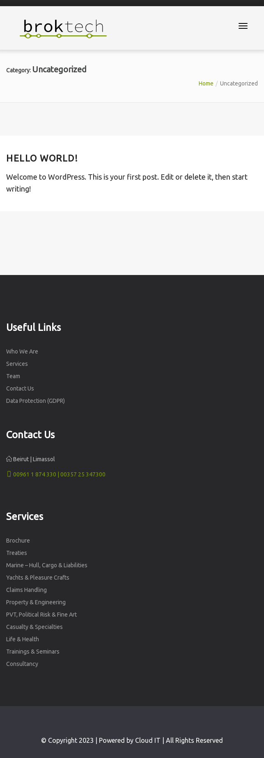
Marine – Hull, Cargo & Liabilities (46, 565)
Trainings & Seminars (33, 651)
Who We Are (22, 351)
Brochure (18, 540)
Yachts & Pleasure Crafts (37, 577)
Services (17, 364)
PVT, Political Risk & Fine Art (41, 614)
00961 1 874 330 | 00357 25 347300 (56, 474)
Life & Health (22, 639)
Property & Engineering (36, 602)
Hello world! (42, 158)
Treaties (16, 553)
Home (206, 83)
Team (13, 376)
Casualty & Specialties (34, 627)
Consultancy (22, 664)
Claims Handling (26, 590)
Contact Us (20, 388)
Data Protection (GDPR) (35, 400)
